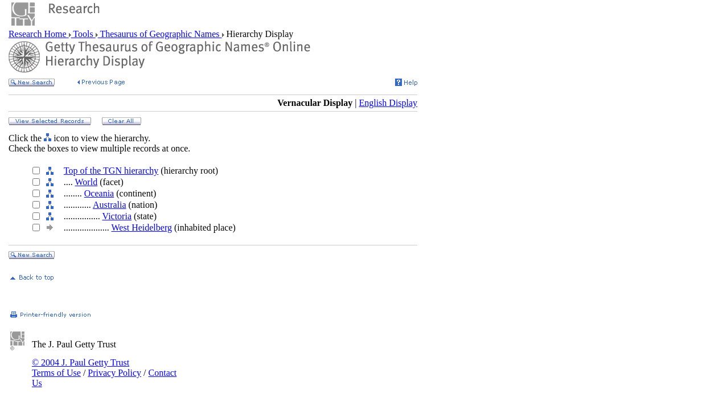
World (86, 182)
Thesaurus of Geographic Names (160, 34)
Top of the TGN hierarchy (111, 170)
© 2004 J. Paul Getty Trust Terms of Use (80, 368)
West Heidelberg (142, 227)
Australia (109, 205)
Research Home (39, 34)
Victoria (117, 216)
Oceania (99, 193)
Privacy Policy (114, 373)
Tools (83, 34)
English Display (388, 103)
